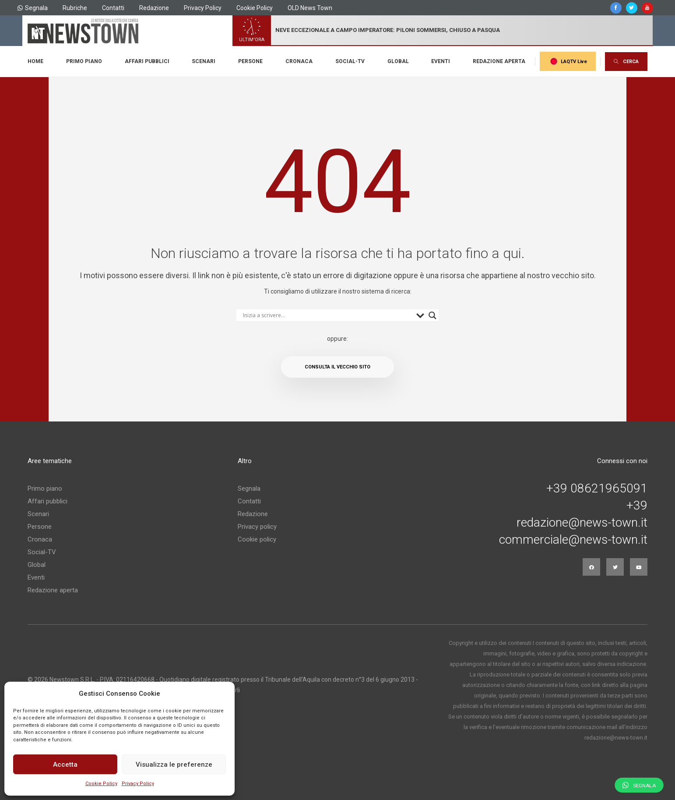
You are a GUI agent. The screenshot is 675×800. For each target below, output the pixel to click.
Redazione (154, 7)
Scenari (203, 61)
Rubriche (75, 7)
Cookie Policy (101, 783)
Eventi (440, 61)
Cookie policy (257, 539)
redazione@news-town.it (582, 522)
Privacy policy (257, 527)
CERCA (626, 61)
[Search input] (327, 315)
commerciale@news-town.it (573, 540)
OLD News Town (310, 7)
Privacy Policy (138, 783)
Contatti (113, 7)
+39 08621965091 (596, 488)
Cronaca (299, 61)
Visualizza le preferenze (174, 764)
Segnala (33, 7)
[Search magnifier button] (432, 315)
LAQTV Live (567, 61)
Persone (250, 61)
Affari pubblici (147, 61)
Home (35, 61)
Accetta (65, 764)
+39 (636, 505)
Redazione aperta (499, 61)
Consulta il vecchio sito (337, 367)
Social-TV (350, 61)
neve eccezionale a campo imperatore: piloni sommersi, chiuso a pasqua (387, 30)
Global (398, 61)
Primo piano (84, 61)
